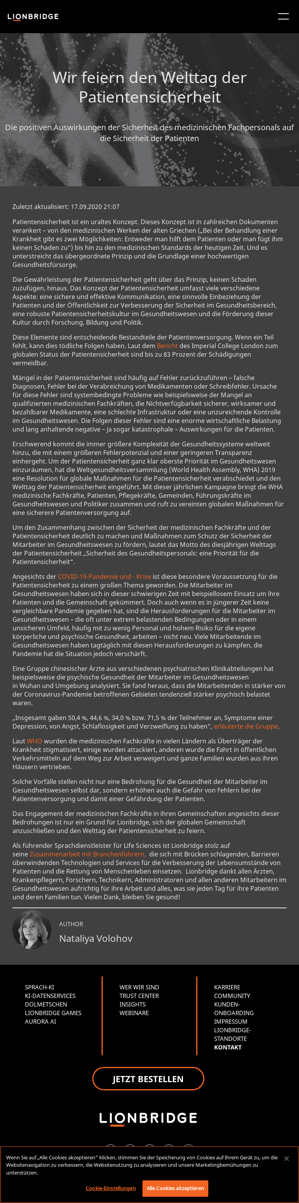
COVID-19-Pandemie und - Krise (104, 576)
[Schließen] (286, 1158)
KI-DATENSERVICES (50, 996)
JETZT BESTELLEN (148, 1078)
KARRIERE (227, 987)
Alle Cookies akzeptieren (175, 1188)
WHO (34, 741)
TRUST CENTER (139, 996)
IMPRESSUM (231, 1021)
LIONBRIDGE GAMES (53, 1013)
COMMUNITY (232, 996)
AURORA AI (40, 1021)
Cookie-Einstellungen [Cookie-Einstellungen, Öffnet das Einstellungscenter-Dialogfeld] (111, 1188)
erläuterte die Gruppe (246, 726)
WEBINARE (134, 1013)
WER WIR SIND (139, 987)
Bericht (167, 345)
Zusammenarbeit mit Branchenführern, (89, 854)
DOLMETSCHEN (46, 1004)
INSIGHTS (133, 1004)
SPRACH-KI (39, 987)
